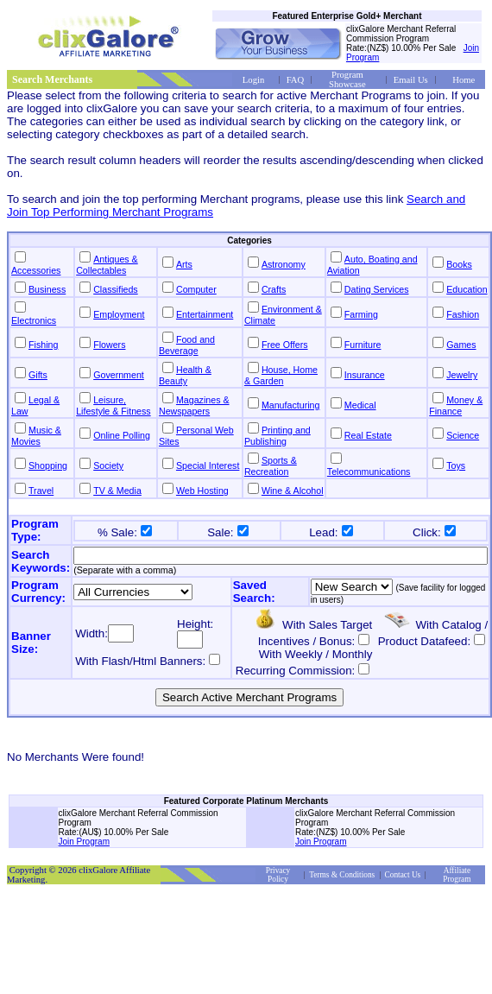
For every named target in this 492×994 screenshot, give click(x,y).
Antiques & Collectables (107, 264)
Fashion (462, 314)
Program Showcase (347, 79)
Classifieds (115, 289)
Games (461, 344)
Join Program (84, 841)
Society (108, 465)
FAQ (296, 80)
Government (118, 375)
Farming (361, 314)
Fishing (43, 344)
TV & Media (117, 490)
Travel (41, 490)
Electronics (33, 320)
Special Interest (207, 465)
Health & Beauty (185, 375)
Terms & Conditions (342, 875)
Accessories (35, 270)
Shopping (47, 465)
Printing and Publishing (277, 435)
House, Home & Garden (281, 375)
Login (253, 80)
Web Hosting (202, 490)
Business (47, 289)
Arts (184, 264)
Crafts (274, 289)
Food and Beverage (187, 345)
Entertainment (204, 314)
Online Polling (121, 435)
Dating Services (376, 289)
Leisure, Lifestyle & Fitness (113, 405)
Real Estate (368, 435)
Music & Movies (36, 435)
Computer (196, 289)
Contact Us (403, 875)
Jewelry (461, 375)
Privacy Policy (278, 874)
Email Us (411, 80)
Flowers (109, 344)
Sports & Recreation (270, 466)
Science (462, 435)
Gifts (37, 375)
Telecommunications (369, 471)
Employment (118, 314)
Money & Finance (456, 405)
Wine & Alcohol (293, 490)
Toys (455, 465)
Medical (360, 405)
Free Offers (285, 344)
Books (459, 264)
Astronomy (284, 264)
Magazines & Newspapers (194, 405)
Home (463, 80)
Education (466, 289)
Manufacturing (291, 405)
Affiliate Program (456, 874)
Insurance (364, 375)
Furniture (363, 344)
